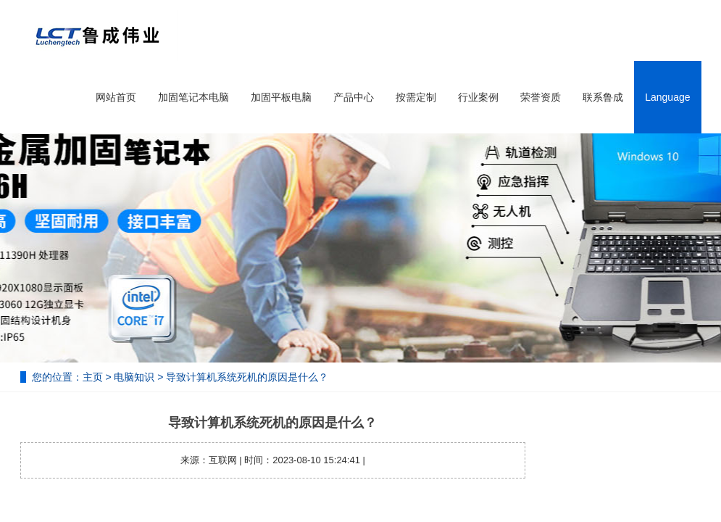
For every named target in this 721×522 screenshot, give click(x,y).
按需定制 (416, 97)
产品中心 (353, 97)
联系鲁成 (603, 97)
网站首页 (116, 97)
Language (667, 97)
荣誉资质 (540, 97)
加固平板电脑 (281, 97)
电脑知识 (134, 377)
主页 (93, 377)
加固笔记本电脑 (193, 97)
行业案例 (478, 97)
